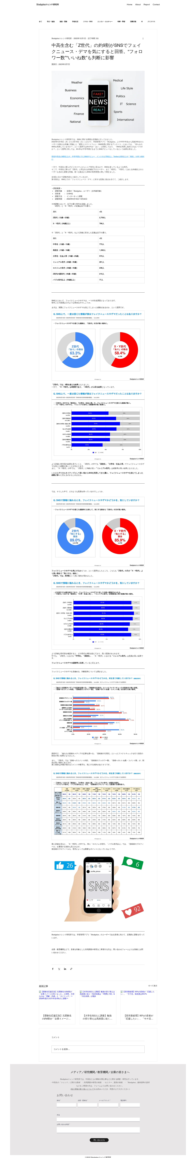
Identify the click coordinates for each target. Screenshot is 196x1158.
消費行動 (133, 21)
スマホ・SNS (87, 21)
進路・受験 (63, 21)
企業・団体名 (82, 1100)
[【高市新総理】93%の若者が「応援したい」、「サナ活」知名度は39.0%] (139, 1001)
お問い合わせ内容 (63, 1124)
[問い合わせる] (99, 1140)
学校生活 (75, 21)
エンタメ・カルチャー (105, 21)
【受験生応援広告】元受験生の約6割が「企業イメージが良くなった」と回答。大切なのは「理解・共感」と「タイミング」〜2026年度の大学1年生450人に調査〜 (57, 1017)
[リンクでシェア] (71, 969)
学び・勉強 (51, 21)
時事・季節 (121, 21)
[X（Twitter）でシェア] (59, 969)
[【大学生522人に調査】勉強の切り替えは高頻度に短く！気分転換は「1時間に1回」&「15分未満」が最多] (98, 1001)
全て (40, 21)
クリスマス (151, 21)
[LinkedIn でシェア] (65, 969)
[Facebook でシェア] (53, 969)
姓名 (58, 1100)
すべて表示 (152, 986)
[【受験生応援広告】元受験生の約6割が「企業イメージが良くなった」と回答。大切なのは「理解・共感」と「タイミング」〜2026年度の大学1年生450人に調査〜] (57, 1001)
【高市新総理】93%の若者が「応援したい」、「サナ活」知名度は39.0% (138, 1017)
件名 (58, 1115)
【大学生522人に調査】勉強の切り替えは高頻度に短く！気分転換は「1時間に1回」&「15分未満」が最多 (97, 1017)
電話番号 (123, 1100)
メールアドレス (104, 1100)
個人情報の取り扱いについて (82, 1089)
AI (142, 21)
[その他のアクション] (143, 38)
